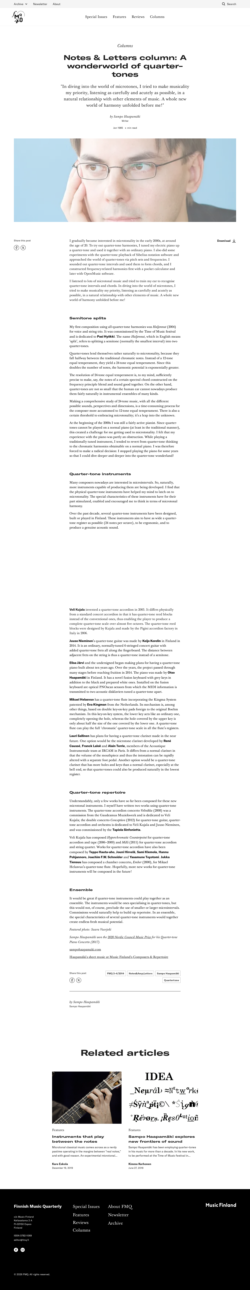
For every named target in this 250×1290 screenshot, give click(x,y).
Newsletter (40, 4)
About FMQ (120, 1206)
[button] (21, 4)
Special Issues (96, 17)
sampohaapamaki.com (85, 950)
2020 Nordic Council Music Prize (129, 937)
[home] (18, 17)
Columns (157, 17)
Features (119, 17)
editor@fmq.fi (21, 1239)
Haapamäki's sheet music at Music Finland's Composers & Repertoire (118, 957)
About (56, 4)
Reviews (138, 17)
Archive (115, 1223)
